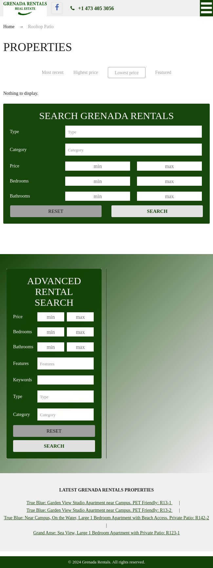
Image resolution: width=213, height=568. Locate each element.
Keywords (22, 379)
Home (8, 26)
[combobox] (133, 132)
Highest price (85, 72)
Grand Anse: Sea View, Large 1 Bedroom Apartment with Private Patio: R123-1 (106, 532)
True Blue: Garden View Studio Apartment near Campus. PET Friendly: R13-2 (99, 510)
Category (18, 149)
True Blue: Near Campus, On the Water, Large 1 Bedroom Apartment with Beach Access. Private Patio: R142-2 (106, 517)
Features (21, 363)
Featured (163, 72)
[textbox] (133, 131)
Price (14, 166)
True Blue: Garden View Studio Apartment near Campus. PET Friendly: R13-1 (99, 502)
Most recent (52, 72)
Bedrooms (19, 181)
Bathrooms (20, 196)
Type (14, 131)
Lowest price (127, 72)
